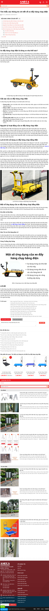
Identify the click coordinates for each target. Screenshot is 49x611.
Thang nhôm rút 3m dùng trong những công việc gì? (11, 344)
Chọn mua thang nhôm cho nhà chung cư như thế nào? (32, 454)
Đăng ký (13, 604)
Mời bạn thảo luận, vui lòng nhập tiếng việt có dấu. (18, 324)
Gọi (2, 606)
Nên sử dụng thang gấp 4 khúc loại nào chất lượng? (12, 342)
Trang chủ (2, 8)
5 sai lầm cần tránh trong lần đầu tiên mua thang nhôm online (34, 434)
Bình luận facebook (17, 319)
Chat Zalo (4, 609)
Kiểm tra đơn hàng (21, 570)
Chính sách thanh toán (22, 575)
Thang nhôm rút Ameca (22, 590)
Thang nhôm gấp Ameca (22, 594)
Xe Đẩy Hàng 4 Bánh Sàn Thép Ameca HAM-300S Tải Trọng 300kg (30, 373)
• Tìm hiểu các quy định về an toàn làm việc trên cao (21, 314)
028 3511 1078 (11, 595)
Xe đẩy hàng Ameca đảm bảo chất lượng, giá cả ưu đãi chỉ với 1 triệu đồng (34, 520)
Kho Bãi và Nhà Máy (9, 30)
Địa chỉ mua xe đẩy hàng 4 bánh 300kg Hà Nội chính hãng (13, 335)
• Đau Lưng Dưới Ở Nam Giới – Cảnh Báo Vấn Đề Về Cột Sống (23, 301)
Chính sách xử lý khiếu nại (23, 585)
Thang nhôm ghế (21, 592)
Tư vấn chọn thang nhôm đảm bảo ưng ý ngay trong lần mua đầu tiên (33, 415)
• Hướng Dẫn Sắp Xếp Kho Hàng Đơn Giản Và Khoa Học (22, 303)
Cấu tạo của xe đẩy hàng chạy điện (10, 23)
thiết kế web (14, 609)
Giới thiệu (19, 566)
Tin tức (6, 8)
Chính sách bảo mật (21, 581)
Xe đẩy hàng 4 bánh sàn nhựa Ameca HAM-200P (6, 373)
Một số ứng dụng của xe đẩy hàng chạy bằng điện (14, 29)
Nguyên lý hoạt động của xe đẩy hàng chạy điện (13, 25)
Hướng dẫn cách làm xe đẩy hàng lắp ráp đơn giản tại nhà (13, 333)
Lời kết (4, 36)
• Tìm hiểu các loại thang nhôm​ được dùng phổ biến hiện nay (23, 308)
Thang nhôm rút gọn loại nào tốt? (7, 338)
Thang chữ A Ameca (21, 596)
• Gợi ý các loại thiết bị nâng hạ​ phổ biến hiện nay (20, 312)
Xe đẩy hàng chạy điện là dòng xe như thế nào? (13, 21)
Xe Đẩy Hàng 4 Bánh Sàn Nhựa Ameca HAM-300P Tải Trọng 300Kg (42, 373)
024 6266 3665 (6, 587)
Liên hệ (19, 568)
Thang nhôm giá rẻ (21, 598)
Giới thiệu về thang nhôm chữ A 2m (8, 348)
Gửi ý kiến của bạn (6, 319)
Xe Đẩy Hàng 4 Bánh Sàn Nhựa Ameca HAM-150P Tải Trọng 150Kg (18, 373)
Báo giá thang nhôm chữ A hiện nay (8, 346)
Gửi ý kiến (42, 322)
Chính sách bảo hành (22, 583)
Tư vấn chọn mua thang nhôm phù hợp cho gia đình (31, 539)
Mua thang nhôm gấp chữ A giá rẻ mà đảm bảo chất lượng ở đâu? (33, 500)
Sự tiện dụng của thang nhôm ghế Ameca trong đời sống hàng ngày (34, 404)
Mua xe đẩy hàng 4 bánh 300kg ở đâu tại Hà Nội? (11, 336)
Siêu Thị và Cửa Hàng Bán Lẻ (11, 32)
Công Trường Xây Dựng (10, 34)
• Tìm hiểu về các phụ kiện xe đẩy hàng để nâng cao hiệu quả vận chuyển (26, 316)
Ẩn (19, 18)
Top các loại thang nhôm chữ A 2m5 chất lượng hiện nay (12, 350)
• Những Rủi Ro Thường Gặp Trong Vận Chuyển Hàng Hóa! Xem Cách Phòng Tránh (28, 304)
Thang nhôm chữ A (21, 600)
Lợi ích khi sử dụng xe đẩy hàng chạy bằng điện (13, 27)
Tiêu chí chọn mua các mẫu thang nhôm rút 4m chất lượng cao (14, 340)
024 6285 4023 (6, 585)
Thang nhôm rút (20, 602)
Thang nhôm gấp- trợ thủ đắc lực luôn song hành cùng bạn (33, 392)
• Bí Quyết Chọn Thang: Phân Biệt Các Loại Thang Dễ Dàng (23, 311)
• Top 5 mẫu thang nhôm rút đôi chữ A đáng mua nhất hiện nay (23, 306)
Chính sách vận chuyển (22, 577)
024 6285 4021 (11, 584)
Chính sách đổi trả (21, 579)
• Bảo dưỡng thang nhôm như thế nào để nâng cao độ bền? (23, 309)
